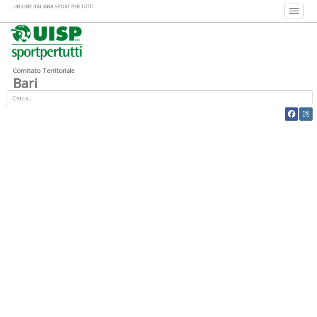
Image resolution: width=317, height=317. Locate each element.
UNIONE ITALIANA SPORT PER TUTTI (53, 6)
